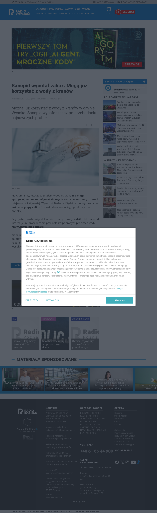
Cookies (43, 292)
